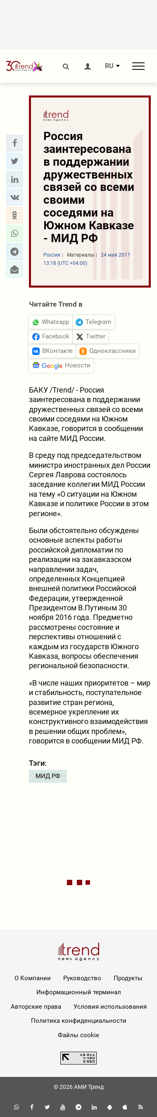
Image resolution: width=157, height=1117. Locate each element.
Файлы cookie (78, 1035)
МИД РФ (48, 776)
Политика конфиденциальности (78, 1020)
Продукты (128, 978)
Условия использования (110, 1006)
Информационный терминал (78, 992)
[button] (14, 143)
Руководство (82, 978)
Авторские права (36, 1006)
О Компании (32, 978)
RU (109, 66)
